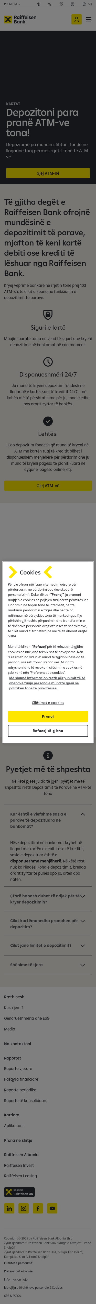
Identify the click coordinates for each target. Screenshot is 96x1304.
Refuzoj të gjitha (48, 730)
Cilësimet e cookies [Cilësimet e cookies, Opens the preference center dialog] (48, 702)
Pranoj (48, 716)
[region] (47, 652)
